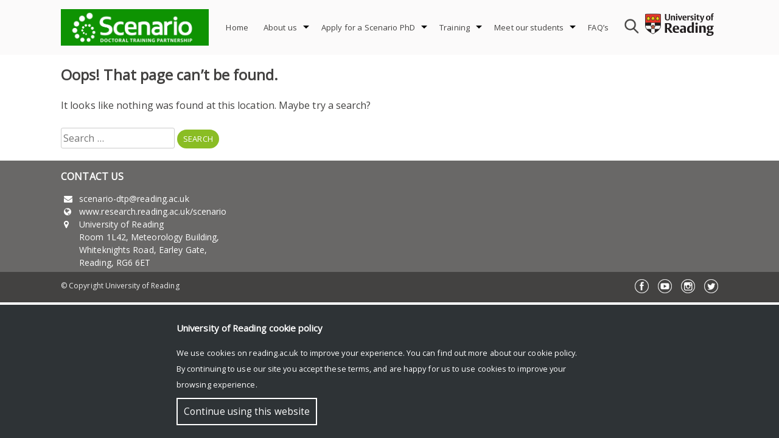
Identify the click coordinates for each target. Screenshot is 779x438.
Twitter (711, 286)
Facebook (642, 286)
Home (237, 27)
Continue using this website (247, 411)
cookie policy (551, 352)
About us (280, 27)
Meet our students (529, 27)
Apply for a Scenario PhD (368, 27)
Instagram (688, 286)
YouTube (665, 286)
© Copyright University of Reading (120, 285)
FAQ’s (598, 27)
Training (454, 27)
